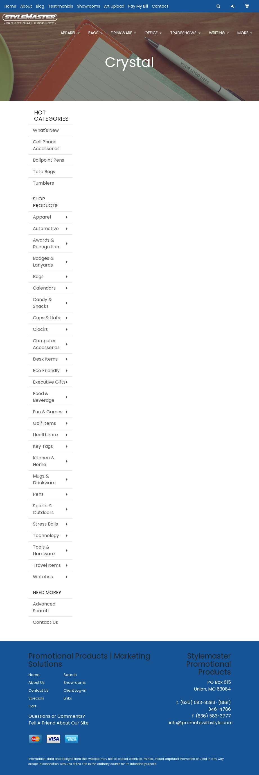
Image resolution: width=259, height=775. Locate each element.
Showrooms (88, 6)
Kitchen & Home (43, 461)
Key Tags (43, 446)
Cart (32, 706)
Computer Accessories (46, 344)
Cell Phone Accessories (46, 145)
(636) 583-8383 (197, 702)
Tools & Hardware (44, 550)
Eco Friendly (46, 370)
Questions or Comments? (56, 716)
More (244, 36)
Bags (95, 36)
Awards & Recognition (46, 243)
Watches (43, 577)
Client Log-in (75, 690)
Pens (38, 494)
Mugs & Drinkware (44, 479)
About (26, 6)
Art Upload (114, 6)
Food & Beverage (43, 396)
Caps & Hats (46, 318)
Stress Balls (45, 524)
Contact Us (45, 622)
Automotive (46, 228)
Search (70, 674)
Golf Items (44, 423)
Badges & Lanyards (43, 261)
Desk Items (45, 359)
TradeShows (185, 36)
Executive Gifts (49, 382)
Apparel (70, 36)
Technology (46, 535)
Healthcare (45, 435)
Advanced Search (44, 607)
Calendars (44, 288)
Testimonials (60, 6)
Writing (219, 36)
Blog (40, 6)
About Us (36, 682)
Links (68, 698)
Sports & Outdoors (43, 509)
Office (153, 36)
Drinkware (123, 36)
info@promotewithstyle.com (201, 722)
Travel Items (47, 565)
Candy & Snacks (42, 302)
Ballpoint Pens (48, 160)
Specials (36, 698)
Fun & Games (47, 412)
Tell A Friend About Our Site (58, 723)
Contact (160, 6)
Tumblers (43, 183)
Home (10, 6)
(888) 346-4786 (219, 705)
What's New (46, 130)
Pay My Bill (138, 6)
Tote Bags (44, 171)
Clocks (40, 329)
